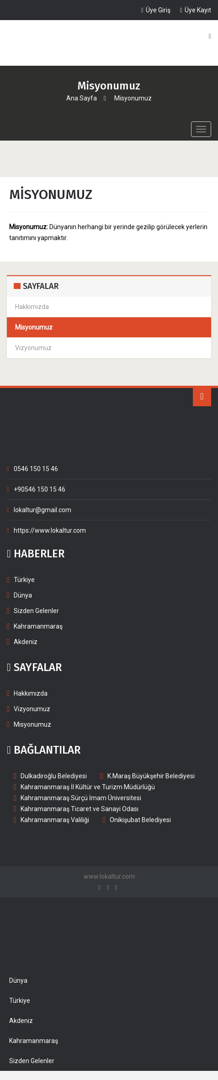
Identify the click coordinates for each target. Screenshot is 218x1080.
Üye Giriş (155, 10)
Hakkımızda (31, 693)
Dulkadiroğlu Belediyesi (54, 776)
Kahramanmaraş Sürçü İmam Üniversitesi (81, 798)
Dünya (23, 595)
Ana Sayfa (81, 98)
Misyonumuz (32, 724)
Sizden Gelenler (36, 610)
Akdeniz (25, 641)
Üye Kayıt (195, 10)
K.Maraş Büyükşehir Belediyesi (151, 776)
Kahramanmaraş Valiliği (55, 819)
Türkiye (24, 579)
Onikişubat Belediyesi (140, 819)
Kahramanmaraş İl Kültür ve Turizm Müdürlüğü (88, 787)
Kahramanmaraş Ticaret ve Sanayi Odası (79, 809)
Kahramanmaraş (38, 626)
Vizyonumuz (32, 709)
